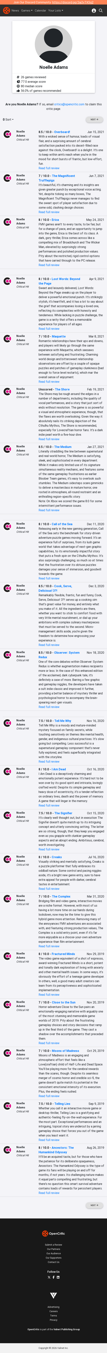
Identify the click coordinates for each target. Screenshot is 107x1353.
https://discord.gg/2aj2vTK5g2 (72, 2)
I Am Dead (59, 769)
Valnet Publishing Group (67, 1329)
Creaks (57, 857)
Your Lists (55, 10)
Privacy (53, 1320)
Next (94, 119)
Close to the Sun (63, 1002)
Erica (55, 220)
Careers (53, 1311)
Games (26, 10)
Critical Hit (22, 139)
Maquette (59, 336)
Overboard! (62, 132)
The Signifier (63, 813)
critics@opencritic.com (69, 104)
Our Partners (53, 1249)
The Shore (62, 389)
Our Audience (53, 1253)
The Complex (61, 896)
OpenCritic (33, 1329)
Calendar (41, 10)
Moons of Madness (65, 1051)
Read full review (49, 168)
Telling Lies (62, 1104)
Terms (53, 1315)
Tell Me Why (62, 721)
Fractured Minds (63, 954)
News (15, 10)
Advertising (53, 1307)
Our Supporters (53, 1257)
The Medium (62, 447)
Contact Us (53, 1262)
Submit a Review (53, 1244)
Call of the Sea (62, 524)
